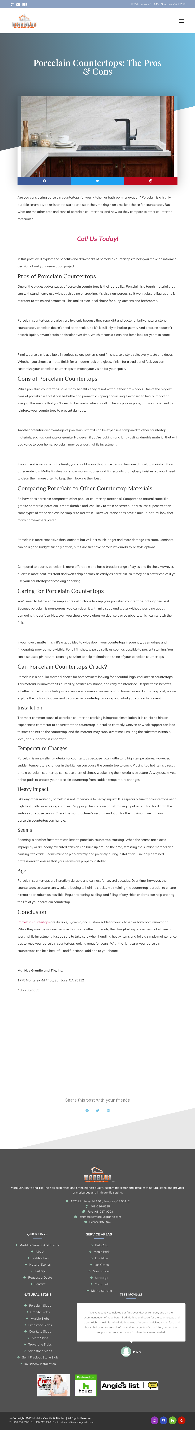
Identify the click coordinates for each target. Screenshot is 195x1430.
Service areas (99, 1234)
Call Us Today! (97, 239)
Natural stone (37, 1294)
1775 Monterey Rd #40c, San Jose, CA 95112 (157, 4)
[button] (181, 21)
